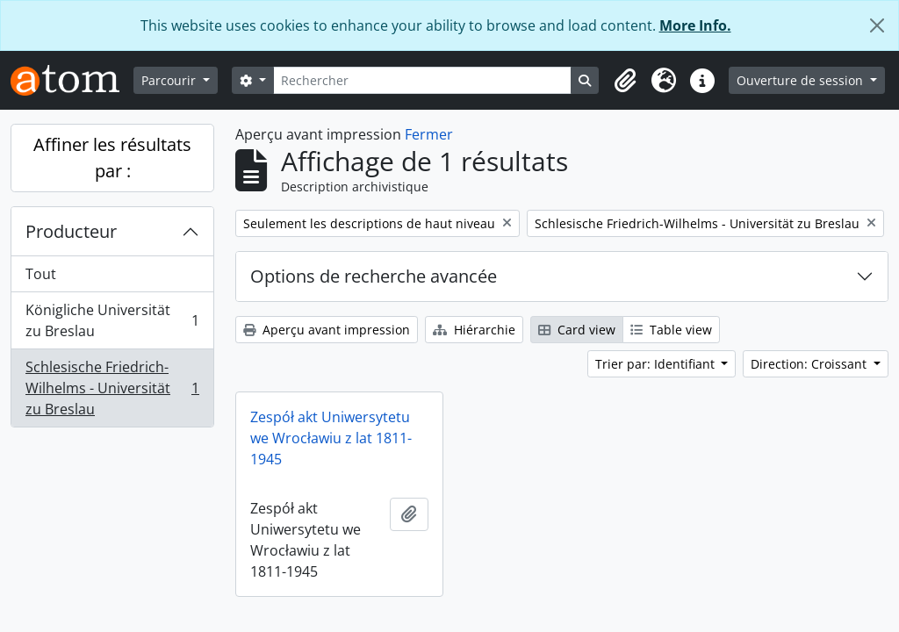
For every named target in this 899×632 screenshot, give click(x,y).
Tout (40, 274)
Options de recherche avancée (373, 276)
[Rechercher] (422, 80)
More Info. (695, 25)
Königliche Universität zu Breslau (112, 320)
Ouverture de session (802, 80)
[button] (625, 80)
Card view (576, 329)
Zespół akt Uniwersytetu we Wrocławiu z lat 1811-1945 (331, 438)
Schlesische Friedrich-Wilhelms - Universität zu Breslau (112, 388)
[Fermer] (877, 25)
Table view (671, 329)
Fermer (429, 134)
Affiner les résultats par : (112, 158)
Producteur (71, 231)
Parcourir (170, 80)
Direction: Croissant (810, 364)
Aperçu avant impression (326, 329)
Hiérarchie (474, 329)
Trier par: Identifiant (656, 364)
